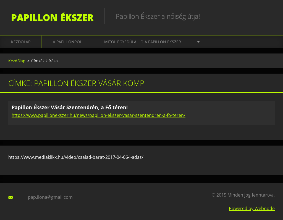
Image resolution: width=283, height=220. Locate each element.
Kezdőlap (20, 41)
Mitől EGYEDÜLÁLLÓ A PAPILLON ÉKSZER (142, 41)
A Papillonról (67, 41)
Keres (268, 16)
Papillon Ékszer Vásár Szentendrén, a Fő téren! (70, 107)
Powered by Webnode (252, 208)
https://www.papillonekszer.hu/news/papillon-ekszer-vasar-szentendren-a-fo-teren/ (98, 115)
